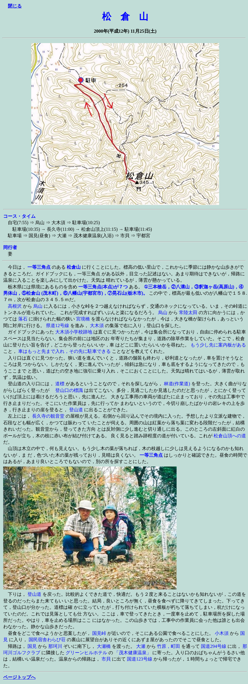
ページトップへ (19, 677)
